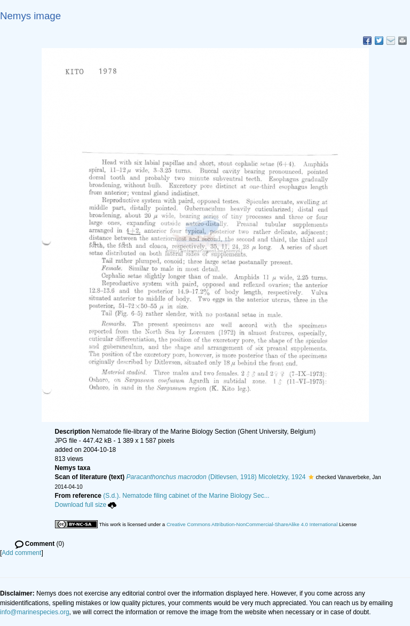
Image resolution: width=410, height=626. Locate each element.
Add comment (21, 553)
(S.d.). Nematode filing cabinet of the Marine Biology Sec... (186, 495)
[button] (311, 477)
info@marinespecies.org (34, 612)
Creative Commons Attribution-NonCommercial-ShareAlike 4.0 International (252, 524)
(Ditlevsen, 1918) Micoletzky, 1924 (216, 477)
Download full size (86, 504)
